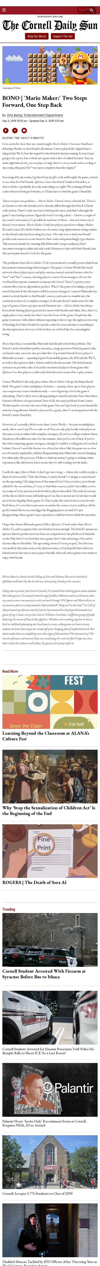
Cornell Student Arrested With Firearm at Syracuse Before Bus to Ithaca (44, 974)
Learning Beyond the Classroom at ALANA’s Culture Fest (45, 736)
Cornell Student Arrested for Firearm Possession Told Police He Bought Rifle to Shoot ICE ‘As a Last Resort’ (48, 1051)
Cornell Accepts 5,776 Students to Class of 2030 (37, 1193)
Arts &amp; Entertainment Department (35, 115)
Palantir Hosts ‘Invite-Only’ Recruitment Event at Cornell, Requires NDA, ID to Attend (44, 1123)
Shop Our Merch (37, 36)
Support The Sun (62, 36)
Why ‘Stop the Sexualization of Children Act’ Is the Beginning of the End (48, 810)
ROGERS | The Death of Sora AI (34, 882)
